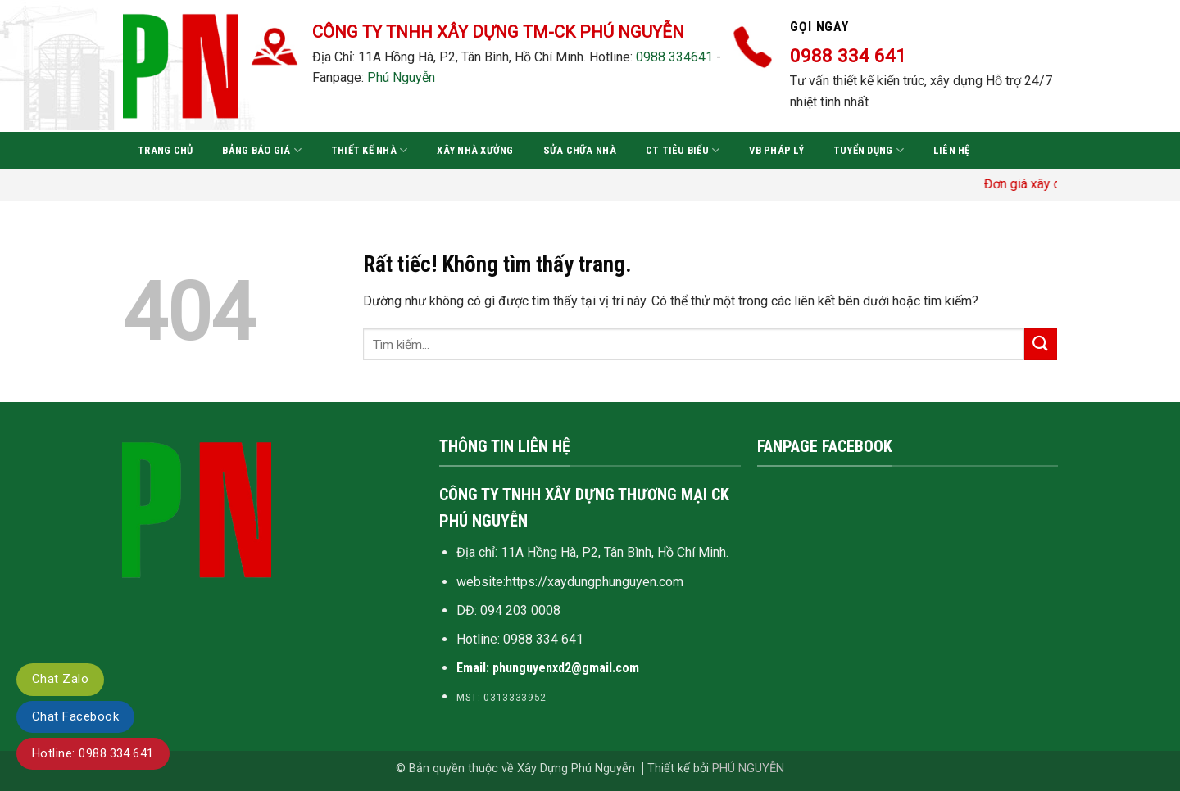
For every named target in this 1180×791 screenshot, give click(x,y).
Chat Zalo (60, 678)
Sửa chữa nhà (579, 150)
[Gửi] (1040, 344)
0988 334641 (674, 57)
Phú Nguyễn (401, 77)
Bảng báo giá (262, 150)
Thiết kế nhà (369, 150)
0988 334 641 (543, 639)
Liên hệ (951, 150)
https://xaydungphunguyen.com (594, 582)
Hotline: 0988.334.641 (93, 753)
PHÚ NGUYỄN (748, 768)
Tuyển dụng (868, 150)
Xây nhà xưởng (475, 150)
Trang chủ (165, 150)
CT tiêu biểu (683, 150)
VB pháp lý (776, 150)
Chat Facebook (75, 716)
